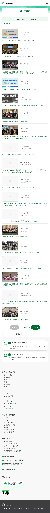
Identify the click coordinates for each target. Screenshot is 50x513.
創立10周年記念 (9, 432)
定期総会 (7, 417)
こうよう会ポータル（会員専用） (15, 460)
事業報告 (7, 384)
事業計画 (7, 387)
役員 (5, 382)
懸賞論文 (7, 427)
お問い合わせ (8, 469)
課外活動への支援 (9, 425)
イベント (7, 420)
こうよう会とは (9, 375)
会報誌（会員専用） (10, 456)
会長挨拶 (7, 377)
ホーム (4, 334)
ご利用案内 (7, 408)
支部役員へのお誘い (10, 443)
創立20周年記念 (9, 430)
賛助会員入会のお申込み (12, 448)
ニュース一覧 (8, 396)
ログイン (7, 406)
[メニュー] (47, 3)
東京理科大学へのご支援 (12, 451)
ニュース (10, 334)
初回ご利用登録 (9, 403)
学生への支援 (8, 422)
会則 (5, 379)
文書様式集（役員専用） (12, 464)
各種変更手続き (9, 441)
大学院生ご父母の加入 (11, 446)
